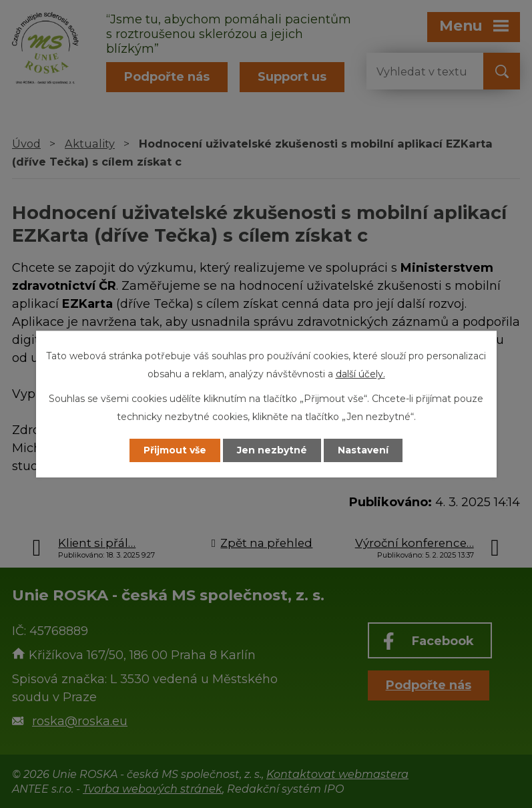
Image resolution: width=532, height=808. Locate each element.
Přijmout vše (175, 450)
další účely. (360, 374)
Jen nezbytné (272, 450)
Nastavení (363, 450)
